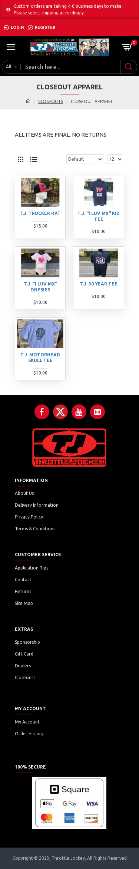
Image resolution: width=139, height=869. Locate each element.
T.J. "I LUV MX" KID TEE (98, 216)
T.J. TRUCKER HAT (40, 213)
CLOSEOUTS (50, 101)
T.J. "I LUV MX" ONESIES (40, 286)
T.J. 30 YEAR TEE (99, 283)
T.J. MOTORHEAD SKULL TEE (40, 357)
